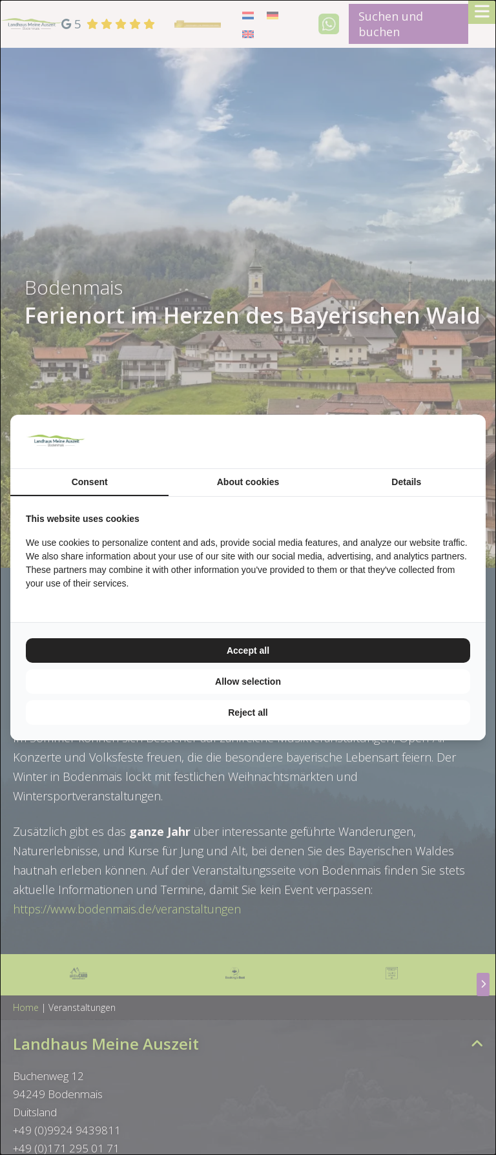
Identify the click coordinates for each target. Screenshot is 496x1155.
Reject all (247, 712)
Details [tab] (406, 482)
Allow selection (248, 681)
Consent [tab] (90, 482)
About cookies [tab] (248, 482)
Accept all (248, 650)
